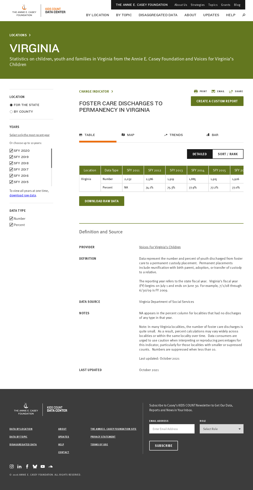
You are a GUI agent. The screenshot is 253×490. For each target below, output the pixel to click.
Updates (211, 15)
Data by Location (20, 428)
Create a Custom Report (217, 101)
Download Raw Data (102, 201)
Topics (213, 4)
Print (200, 91)
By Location (97, 15)
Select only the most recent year (29, 135)
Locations (18, 35)
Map (131, 135)
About (190, 15)
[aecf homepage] (24, 10)
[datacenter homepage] (55, 11)
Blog (237, 4)
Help (230, 15)
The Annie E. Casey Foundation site (114, 428)
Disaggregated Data (158, 15)
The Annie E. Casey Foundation (142, 4)
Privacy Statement (103, 436)
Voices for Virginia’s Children (160, 247)
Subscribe (163, 445)
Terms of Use (99, 444)
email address (159, 420)
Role (203, 420)
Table (90, 135)
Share (236, 91)
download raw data (22, 195)
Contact (63, 452)
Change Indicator (94, 91)
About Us (180, 4)
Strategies (198, 4)
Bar (215, 135)
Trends (176, 135)
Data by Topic (18, 436)
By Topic (124, 15)
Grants (225, 4)
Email (218, 91)
